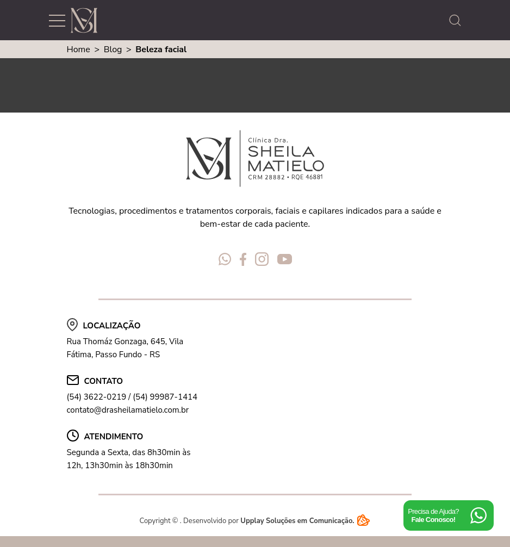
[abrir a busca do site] (458, 20)
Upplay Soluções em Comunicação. (305, 521)
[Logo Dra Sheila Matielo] (84, 20)
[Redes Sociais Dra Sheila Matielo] (225, 261)
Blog (113, 49)
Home (78, 49)
